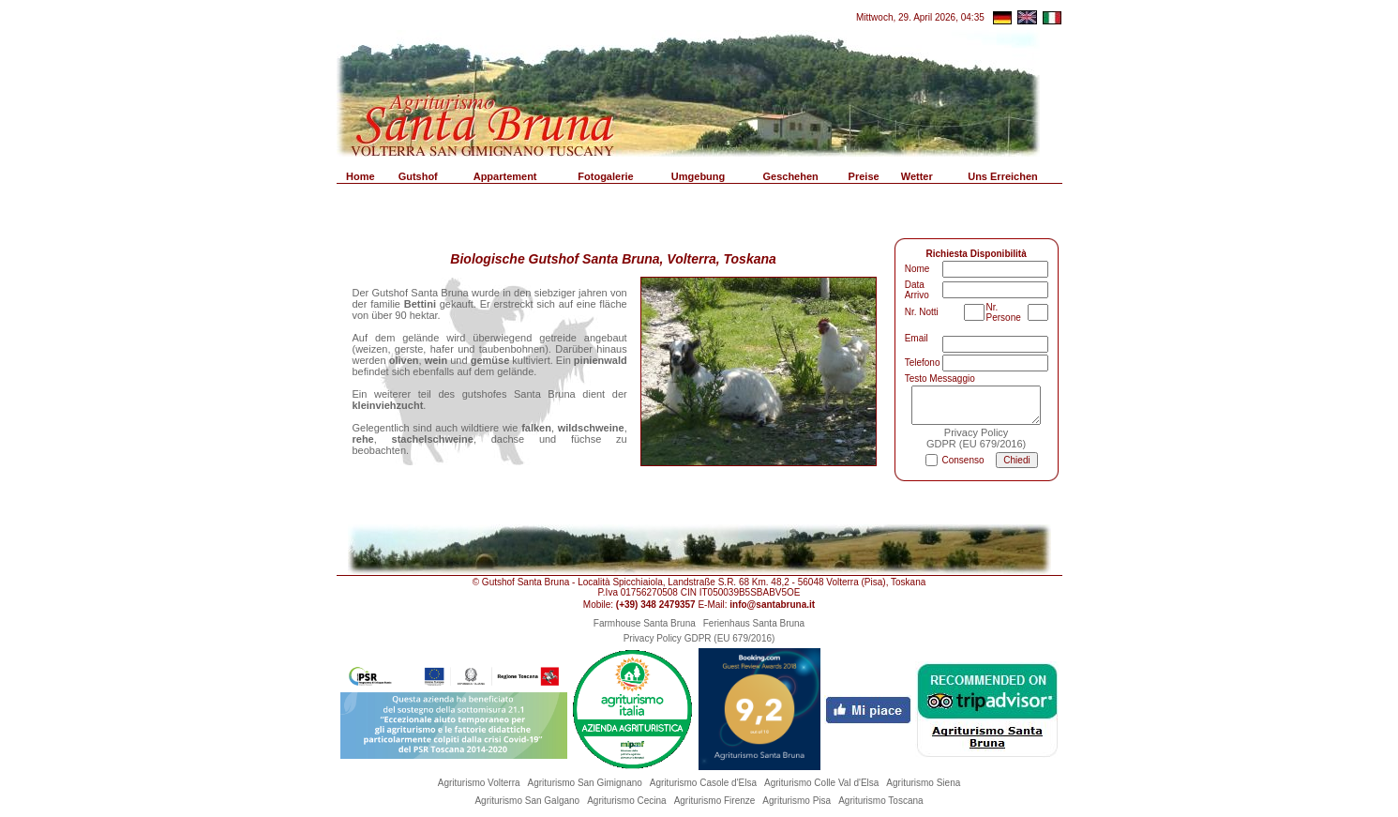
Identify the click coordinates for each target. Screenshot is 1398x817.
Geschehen (790, 176)
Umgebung (698, 176)
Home (360, 176)
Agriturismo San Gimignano (585, 783)
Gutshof (418, 176)
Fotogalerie (605, 176)
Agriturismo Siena (923, 783)
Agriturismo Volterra (479, 783)
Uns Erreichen (1003, 176)
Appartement (505, 176)
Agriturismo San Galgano (526, 800)
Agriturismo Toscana (880, 800)
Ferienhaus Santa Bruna (753, 623)
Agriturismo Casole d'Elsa (703, 783)
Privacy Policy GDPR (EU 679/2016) (699, 638)
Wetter (917, 176)
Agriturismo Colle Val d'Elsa (821, 783)
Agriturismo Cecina (626, 800)
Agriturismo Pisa (796, 800)
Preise (864, 176)
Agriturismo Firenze (715, 800)
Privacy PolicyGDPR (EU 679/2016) (976, 438)
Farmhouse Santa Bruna (645, 623)
